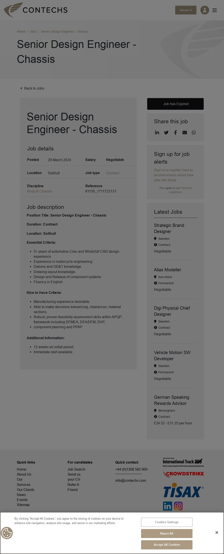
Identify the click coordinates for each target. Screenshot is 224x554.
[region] (112, 533)
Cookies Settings (166, 522)
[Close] (217, 532)
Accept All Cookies (167, 544)
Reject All (166, 533)
